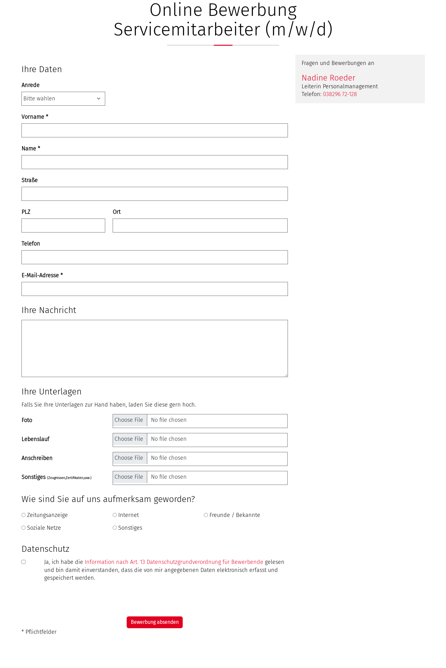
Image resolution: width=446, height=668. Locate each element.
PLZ (25, 212)
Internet (128, 515)
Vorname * (34, 116)
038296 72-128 (340, 94)
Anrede (30, 85)
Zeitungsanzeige (47, 515)
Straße (29, 180)
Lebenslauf (35, 439)
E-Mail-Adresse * (42, 275)
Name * (30, 148)
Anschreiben (37, 458)
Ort (116, 212)
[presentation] (68, 599)
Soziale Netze (44, 527)
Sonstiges (56, 477)
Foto (26, 420)
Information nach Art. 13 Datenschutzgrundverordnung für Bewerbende (174, 562)
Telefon (30, 243)
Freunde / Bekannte (234, 515)
